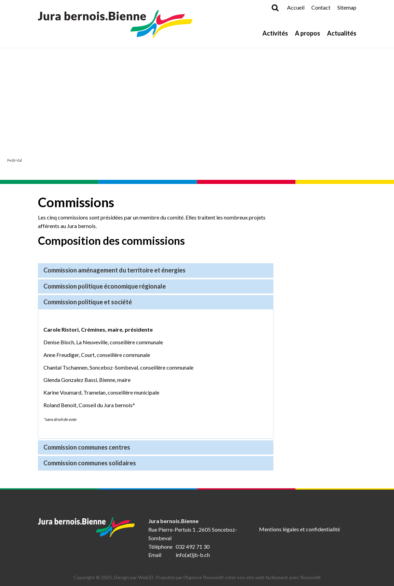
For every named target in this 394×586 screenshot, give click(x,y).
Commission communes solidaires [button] (89, 463)
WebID (145, 577)
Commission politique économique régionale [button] (104, 286)
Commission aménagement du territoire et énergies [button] (114, 270)
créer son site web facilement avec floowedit (273, 577)
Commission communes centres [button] (86, 447)
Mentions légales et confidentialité (299, 529)
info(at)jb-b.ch (193, 554)
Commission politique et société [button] (87, 302)
